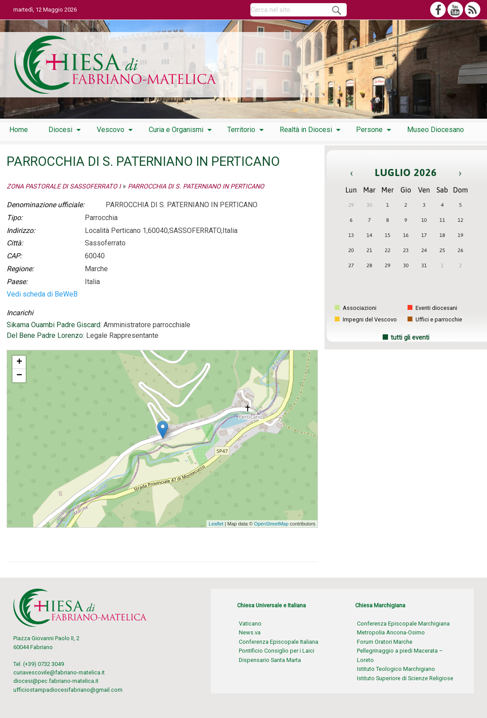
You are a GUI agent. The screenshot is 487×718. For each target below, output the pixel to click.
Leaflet (216, 523)
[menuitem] (18, 130)
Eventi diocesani (432, 308)
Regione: (20, 269)
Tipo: (15, 217)
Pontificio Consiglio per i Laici (276, 650)
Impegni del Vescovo (366, 319)
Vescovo (110, 129)
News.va (250, 632)
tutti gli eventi (410, 337)
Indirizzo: (21, 230)
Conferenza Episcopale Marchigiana (403, 623)
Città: (15, 243)
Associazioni (355, 308)
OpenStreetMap (271, 523)
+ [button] (19, 362)
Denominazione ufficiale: (45, 205)
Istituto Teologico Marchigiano (396, 669)
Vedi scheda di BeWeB (42, 294)
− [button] (19, 375)
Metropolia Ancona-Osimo (391, 632)
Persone (369, 129)
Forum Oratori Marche (384, 641)
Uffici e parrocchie (435, 319)
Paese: (17, 281)
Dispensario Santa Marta (270, 660)
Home (18, 129)
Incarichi (20, 313)
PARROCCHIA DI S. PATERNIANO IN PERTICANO (196, 186)
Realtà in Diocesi (306, 129)
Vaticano (250, 623)
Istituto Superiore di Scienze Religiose (405, 678)
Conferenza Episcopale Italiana (278, 641)
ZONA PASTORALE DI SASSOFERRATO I (64, 186)
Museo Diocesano (435, 129)
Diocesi (60, 129)
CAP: (14, 256)
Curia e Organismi (176, 129)
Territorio (241, 129)
